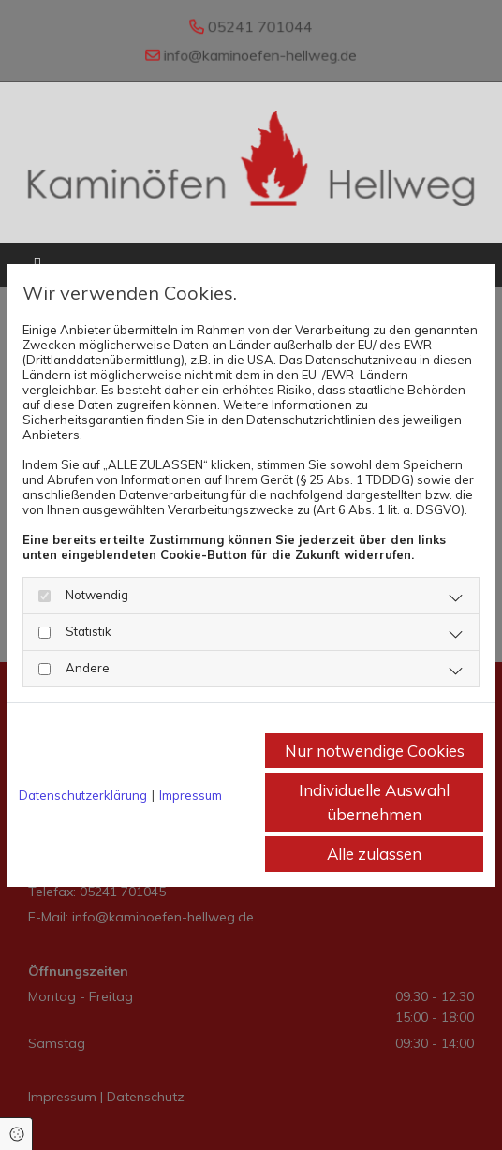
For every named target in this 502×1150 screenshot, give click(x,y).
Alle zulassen (374, 853)
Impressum (190, 795)
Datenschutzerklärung (83, 795)
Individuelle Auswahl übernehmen (374, 802)
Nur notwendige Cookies (375, 750)
